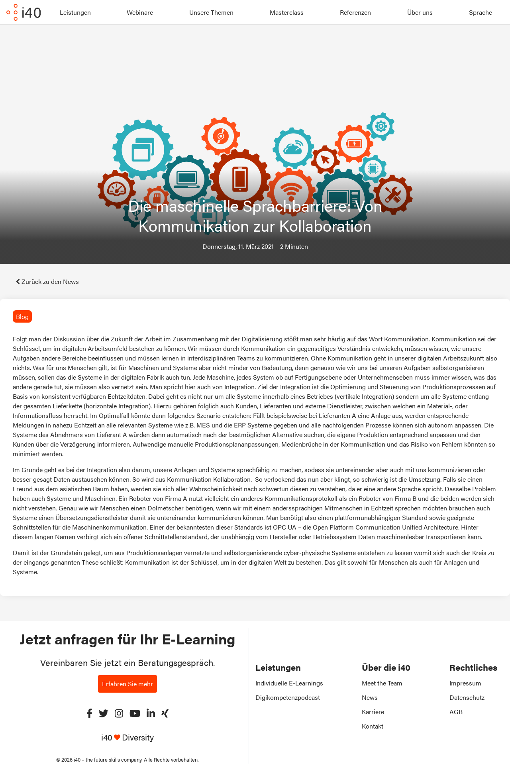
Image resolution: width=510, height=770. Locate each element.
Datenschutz (466, 697)
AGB (456, 711)
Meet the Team (382, 682)
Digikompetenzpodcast (287, 697)
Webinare (140, 12)
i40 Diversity (127, 737)
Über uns (420, 12)
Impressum (465, 682)
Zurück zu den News (47, 281)
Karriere (373, 711)
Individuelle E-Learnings (289, 682)
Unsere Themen (211, 12)
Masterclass (287, 12)
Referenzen (355, 12)
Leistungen (75, 12)
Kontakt (372, 726)
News (370, 697)
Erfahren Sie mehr (127, 683)
